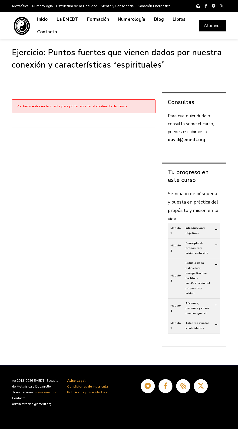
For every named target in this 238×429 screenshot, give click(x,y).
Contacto (47, 32)
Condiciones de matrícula (87, 386)
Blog (159, 19)
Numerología (131, 19)
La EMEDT (68, 19)
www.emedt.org (46, 392)
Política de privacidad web (88, 392)
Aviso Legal (76, 380)
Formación (98, 19)
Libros (179, 19)
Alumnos (212, 25)
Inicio (42, 19)
